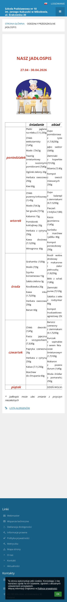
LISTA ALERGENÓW (17, 408)
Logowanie (58, 3)
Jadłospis (10, 27)
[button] (45, 3)
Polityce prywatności (47, 588)
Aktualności (13, 566)
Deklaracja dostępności (19, 526)
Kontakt (11, 560)
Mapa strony (14, 549)
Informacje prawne (17, 532)
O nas (10, 555)
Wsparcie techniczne (18, 521)
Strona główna (14, 23)
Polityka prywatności (18, 538)
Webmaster (13, 515)
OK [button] (57, 594)
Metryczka (12, 543)
